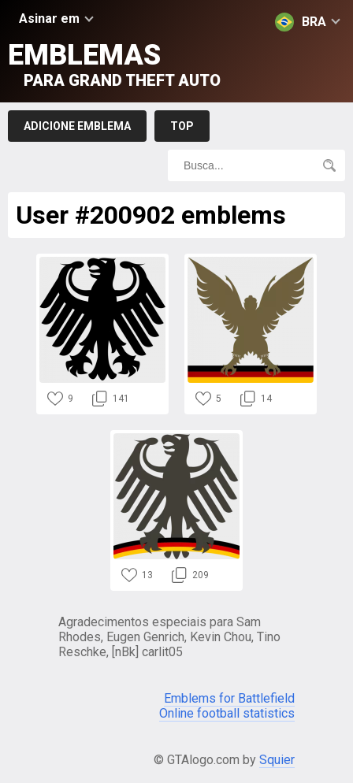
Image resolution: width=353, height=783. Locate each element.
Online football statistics (227, 713)
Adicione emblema (77, 126)
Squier (277, 759)
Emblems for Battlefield (229, 698)
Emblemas (114, 64)
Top (182, 126)
